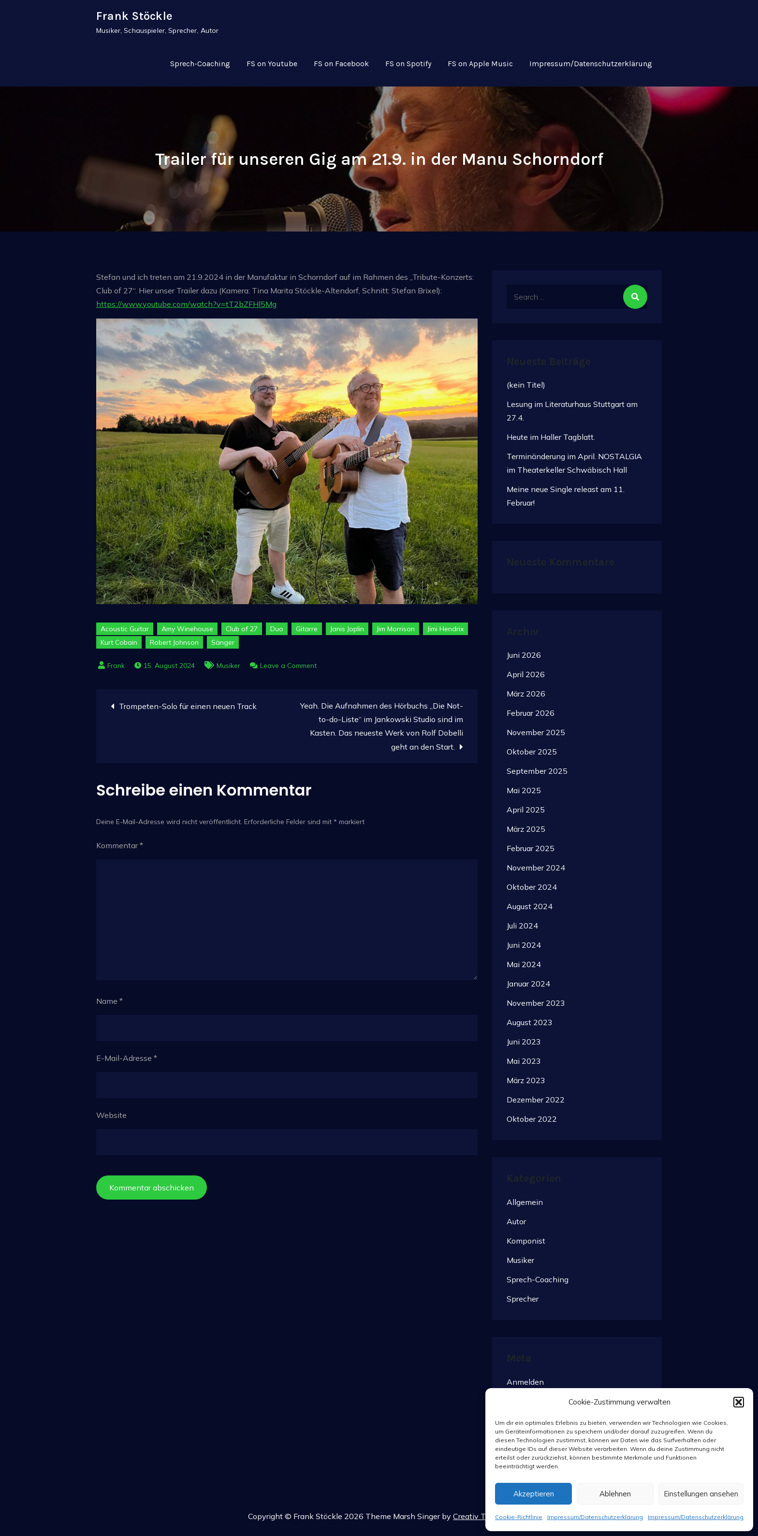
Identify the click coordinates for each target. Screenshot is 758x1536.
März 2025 (526, 833)
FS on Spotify (408, 66)
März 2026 (526, 697)
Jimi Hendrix (445, 632)
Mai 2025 (524, 794)
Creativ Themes (481, 1519)
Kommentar (119, 849)
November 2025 (536, 736)
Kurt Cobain (119, 646)
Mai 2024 (524, 968)
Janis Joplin (347, 632)
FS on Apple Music (480, 66)
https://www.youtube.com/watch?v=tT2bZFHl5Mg (186, 307)
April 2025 (526, 813)
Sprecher (523, 1302)
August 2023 (530, 1026)
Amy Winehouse (187, 632)
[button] (738, 1402)
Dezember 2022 (536, 1103)
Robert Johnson (174, 646)
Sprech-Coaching (200, 66)
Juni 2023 (524, 1045)
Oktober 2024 (532, 891)
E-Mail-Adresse (126, 1061)
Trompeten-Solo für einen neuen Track (188, 710)
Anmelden (525, 1385)
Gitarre (307, 632)
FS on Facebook (341, 66)
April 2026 (526, 678)
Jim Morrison (396, 632)
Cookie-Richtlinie (518, 1517)
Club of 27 (242, 632)
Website (111, 1118)
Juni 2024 (524, 949)
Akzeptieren (533, 1493)
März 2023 (526, 1084)
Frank (116, 669)
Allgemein (525, 1205)
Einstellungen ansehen (701, 1493)
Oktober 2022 (532, 1123)
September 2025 (537, 775)
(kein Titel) (526, 388)
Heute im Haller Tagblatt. (551, 441)
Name (109, 1004)
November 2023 (536, 1007)
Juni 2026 (524, 659)
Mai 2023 (524, 1065)
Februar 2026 (530, 717)
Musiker (228, 669)
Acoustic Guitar (125, 632)
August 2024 (530, 910)
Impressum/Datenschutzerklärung (595, 1517)
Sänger (222, 646)
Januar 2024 (528, 987)
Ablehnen (615, 1493)
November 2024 (536, 871)
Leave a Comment (288, 669)
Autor (516, 1225)
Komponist (526, 1244)
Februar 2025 (530, 852)
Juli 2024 (522, 929)
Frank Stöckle (134, 18)
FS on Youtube (272, 66)
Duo (276, 632)
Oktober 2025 (532, 755)
